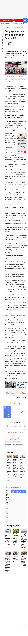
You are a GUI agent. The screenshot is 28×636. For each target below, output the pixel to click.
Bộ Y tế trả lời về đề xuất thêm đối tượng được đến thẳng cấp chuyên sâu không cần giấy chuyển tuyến (8, 564)
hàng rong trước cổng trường (13, 441)
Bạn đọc (7, 27)
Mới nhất (5, 23)
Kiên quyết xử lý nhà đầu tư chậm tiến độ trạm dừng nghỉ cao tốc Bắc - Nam (7, 539)
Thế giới (20, 23)
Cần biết (13, 20)
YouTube (8, 20)
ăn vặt (21, 266)
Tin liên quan (10, 452)
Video (13, 23)
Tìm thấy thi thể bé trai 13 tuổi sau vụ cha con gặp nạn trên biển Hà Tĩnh (16, 539)
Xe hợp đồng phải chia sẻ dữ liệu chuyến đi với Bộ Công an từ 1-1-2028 (24, 561)
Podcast (3, 20)
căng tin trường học (18, 444)
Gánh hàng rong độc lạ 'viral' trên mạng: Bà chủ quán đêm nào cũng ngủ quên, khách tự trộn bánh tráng (9, 471)
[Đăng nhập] (21, 20)
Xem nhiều (9, 23)
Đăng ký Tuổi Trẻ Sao (24, 21)
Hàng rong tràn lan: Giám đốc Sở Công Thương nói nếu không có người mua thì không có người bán (22, 145)
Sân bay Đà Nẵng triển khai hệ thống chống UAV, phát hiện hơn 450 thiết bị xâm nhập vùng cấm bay (24, 541)
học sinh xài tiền (12, 299)
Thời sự (16, 23)
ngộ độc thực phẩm (15, 439)
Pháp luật (24, 23)
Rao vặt (16, 20)
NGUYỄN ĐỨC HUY (9, 43)
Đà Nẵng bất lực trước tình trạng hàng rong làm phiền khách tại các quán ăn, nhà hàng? (15, 468)
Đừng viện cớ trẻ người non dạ (15, 559)
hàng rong (21, 99)
